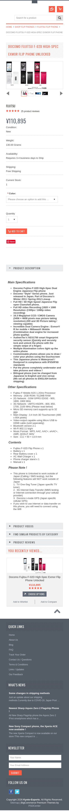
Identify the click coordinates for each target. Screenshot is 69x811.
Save (12, 242)
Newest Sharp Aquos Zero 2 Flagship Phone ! (34, 710)
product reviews (30, 111)
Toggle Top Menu (34, 2)
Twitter (17, 792)
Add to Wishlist (20, 602)
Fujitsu (10, 106)
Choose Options (36, 595)
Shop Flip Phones (25, 27)
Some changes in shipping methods (29, 694)
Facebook (11, 792)
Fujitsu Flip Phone (47, 27)
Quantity (10, 213)
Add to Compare (49, 602)
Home (9, 27)
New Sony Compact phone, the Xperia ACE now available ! (33, 728)
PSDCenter (35, 806)
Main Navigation (9, 18)
